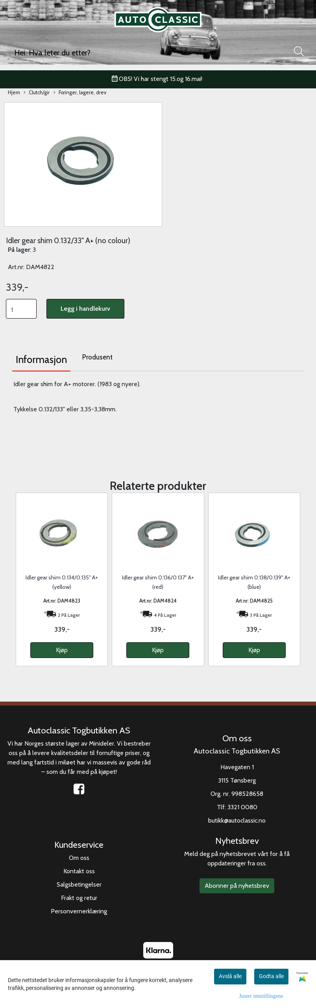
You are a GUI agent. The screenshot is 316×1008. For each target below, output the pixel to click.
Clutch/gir (37, 93)
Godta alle (271, 976)
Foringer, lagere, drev (80, 93)
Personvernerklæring (79, 911)
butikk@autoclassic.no (237, 820)
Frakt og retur (79, 898)
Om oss (79, 857)
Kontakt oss (79, 871)
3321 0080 (242, 807)
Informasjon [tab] (41, 359)
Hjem (14, 92)
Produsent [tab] (97, 357)
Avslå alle (230, 976)
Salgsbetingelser (79, 884)
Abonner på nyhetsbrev (237, 885)
